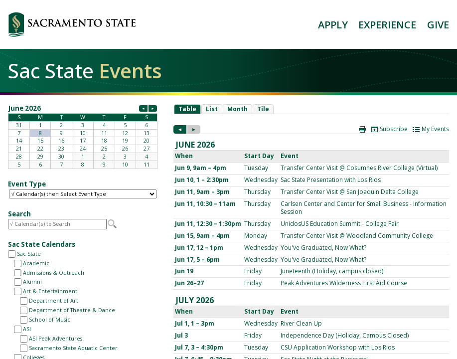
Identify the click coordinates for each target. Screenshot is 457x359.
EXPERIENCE (387, 24)
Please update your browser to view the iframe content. (82, 136)
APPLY (333, 24)
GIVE (438, 24)
